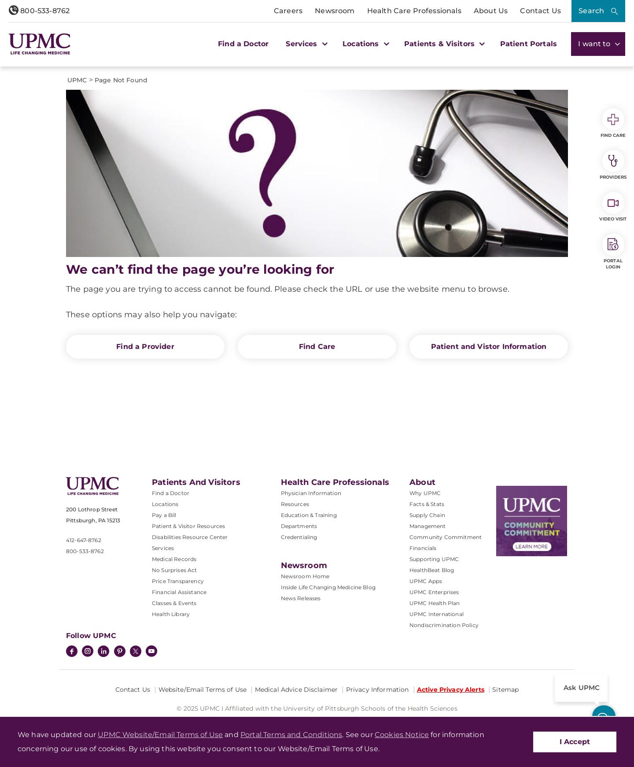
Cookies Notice (402, 734)
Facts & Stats (426, 504)
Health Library (171, 614)
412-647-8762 (83, 540)
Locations (165, 504)
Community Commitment (445, 537)
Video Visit (613, 207)
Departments (299, 526)
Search (591, 11)
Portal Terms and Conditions (291, 734)
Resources (295, 504)
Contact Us (540, 11)
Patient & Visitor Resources (188, 526)
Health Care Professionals (414, 11)
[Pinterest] (119, 652)
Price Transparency (178, 581)
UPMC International (436, 614)
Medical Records (174, 559)
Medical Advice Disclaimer (296, 690)
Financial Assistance (179, 592)
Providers (613, 165)
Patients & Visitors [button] (443, 44)
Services (163, 548)
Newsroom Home (305, 576)
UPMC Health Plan (434, 603)
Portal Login (613, 252)
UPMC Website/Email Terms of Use (160, 734)
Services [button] (305, 44)
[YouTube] (151, 652)
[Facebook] (71, 652)
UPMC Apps (425, 581)
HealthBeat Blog (431, 570)
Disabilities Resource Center (190, 537)
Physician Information (311, 493)
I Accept (575, 742)
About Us (491, 11)
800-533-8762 (39, 11)
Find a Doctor (243, 44)
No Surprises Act (174, 570)
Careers (288, 11)
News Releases (301, 598)
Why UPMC (425, 493)
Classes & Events (174, 603)
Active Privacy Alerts (450, 690)
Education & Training (309, 515)
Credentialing (299, 537)
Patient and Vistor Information (489, 346)
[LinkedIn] (103, 652)
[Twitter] (135, 651)
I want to (598, 44)
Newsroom (334, 11)
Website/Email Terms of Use (202, 690)
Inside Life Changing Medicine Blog (328, 587)
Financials (423, 548)
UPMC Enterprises (434, 592)
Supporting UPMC (434, 559)
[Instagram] (87, 652)
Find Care (317, 346)
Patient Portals (528, 44)
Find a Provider (145, 346)
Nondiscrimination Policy (444, 625)
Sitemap (505, 690)
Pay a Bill (164, 515)
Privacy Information (377, 690)
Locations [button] (365, 44)
